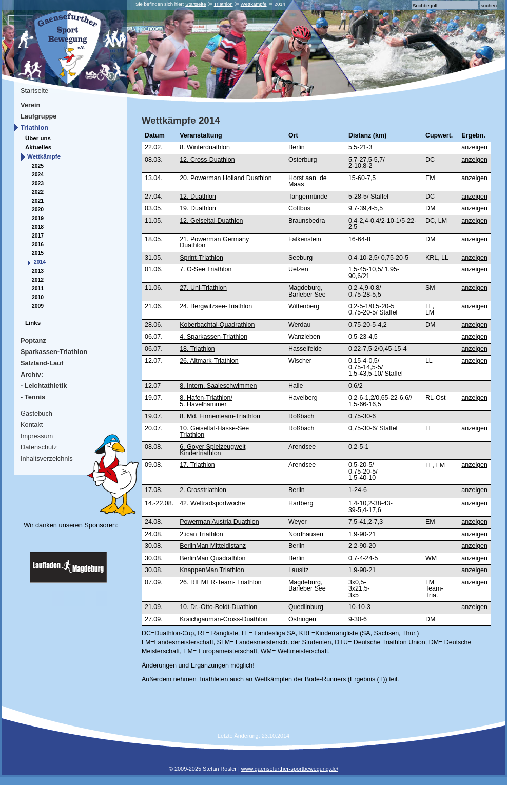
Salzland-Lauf (42, 363)
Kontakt (32, 424)
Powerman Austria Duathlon (219, 521)
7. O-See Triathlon (205, 269)
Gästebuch (36, 413)
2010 (38, 297)
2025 (38, 166)
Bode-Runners (325, 679)
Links (33, 323)
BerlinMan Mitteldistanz (213, 546)
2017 (38, 236)
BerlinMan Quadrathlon (212, 558)
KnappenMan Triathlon (212, 570)
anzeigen (474, 147)
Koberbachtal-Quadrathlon (217, 324)
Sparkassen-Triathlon (54, 352)
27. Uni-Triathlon (203, 287)
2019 (38, 218)
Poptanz (33, 340)
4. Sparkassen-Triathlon (213, 336)
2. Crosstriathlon (203, 490)
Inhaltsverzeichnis (47, 458)
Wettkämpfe (254, 4)
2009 (38, 306)
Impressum (37, 436)
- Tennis (33, 397)
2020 (38, 209)
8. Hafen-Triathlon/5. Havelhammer (206, 400)
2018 (38, 227)
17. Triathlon (197, 464)
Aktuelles (38, 147)
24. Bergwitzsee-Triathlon (216, 306)
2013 (38, 271)
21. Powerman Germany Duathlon (214, 242)
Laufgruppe (38, 116)
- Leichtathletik (44, 385)
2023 (38, 183)
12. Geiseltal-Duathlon (211, 220)
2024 (38, 175)
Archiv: (32, 374)
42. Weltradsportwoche (212, 503)
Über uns (38, 138)
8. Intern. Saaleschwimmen (218, 385)
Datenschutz (39, 447)
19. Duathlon (198, 208)
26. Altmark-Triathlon (209, 360)
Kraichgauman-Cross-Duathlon (223, 619)
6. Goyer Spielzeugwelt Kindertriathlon (212, 450)
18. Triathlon (197, 348)
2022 (38, 192)
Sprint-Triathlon (201, 257)
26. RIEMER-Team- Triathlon (220, 582)
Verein (30, 105)
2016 (38, 244)
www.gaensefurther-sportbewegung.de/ (289, 769)
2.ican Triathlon (201, 534)
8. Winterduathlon (205, 147)
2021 (38, 201)
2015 (38, 253)
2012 (38, 280)
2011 (38, 288)
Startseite (195, 4)
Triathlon (223, 4)
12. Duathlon (198, 196)
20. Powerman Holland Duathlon (226, 178)
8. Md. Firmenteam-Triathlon (220, 416)
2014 (40, 262)
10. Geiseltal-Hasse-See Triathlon (214, 431)
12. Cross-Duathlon (207, 159)
